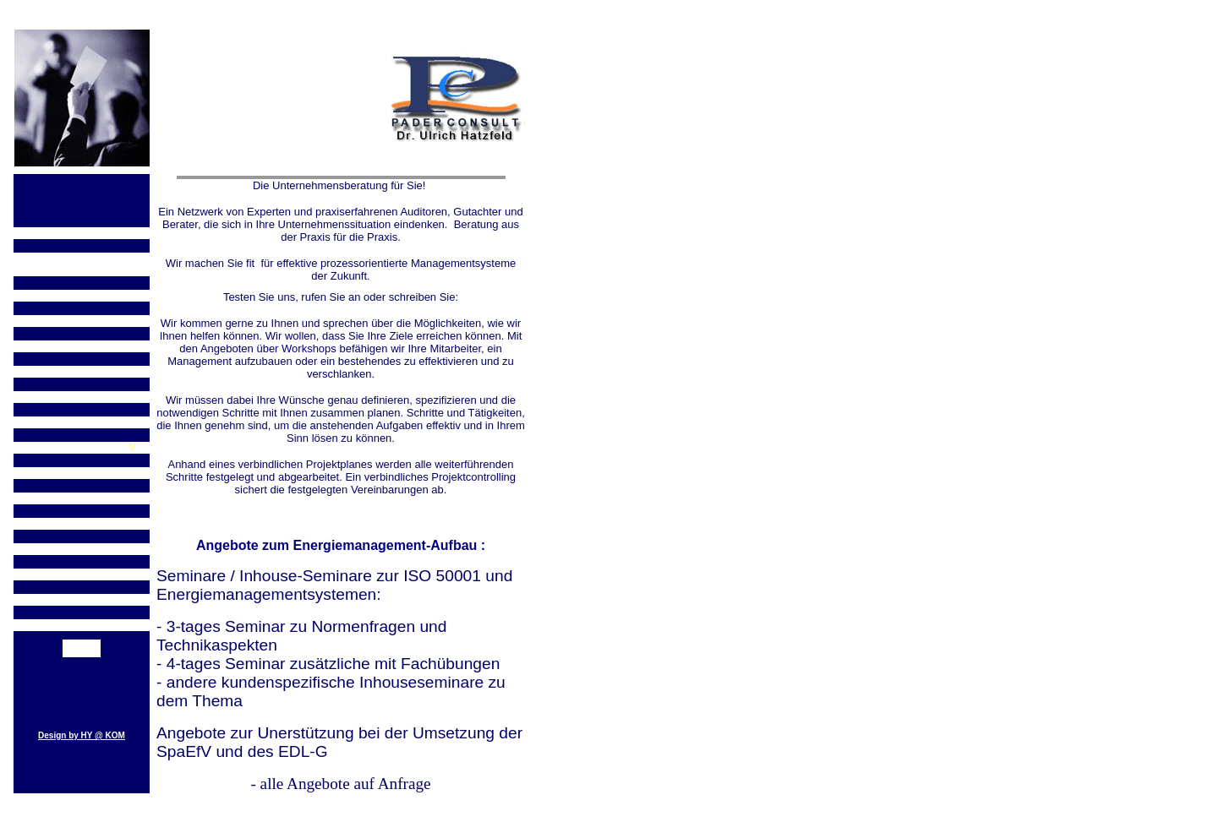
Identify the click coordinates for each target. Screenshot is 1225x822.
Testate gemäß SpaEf (78, 448)
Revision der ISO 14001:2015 (81, 264)
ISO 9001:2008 (81, 372)
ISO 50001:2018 (81, 422)
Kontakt (82, 650)
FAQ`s (81, 524)
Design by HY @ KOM (81, 735)
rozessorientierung (84, 498)
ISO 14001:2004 (81, 233)
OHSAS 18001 (81, 321)
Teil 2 (82, 296)
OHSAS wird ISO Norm (81, 346)
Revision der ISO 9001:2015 (81, 397)
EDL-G (81, 473)
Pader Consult (81, 549)
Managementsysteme (81, 625)
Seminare (81, 600)
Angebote (81, 574)
